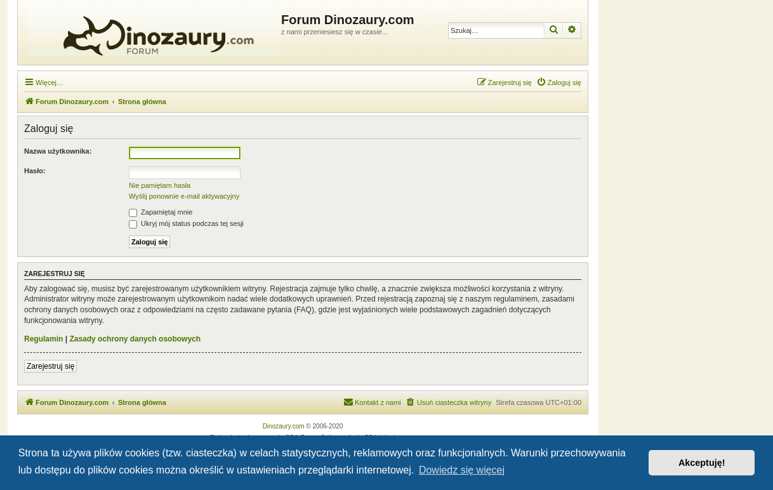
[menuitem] (558, 82)
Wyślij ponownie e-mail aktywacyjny (184, 196)
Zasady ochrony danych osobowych (135, 338)
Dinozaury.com (284, 426)
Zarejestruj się (50, 366)
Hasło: (35, 171)
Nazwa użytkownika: (57, 151)
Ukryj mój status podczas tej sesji (186, 223)
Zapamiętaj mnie (160, 212)
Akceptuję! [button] (701, 463)
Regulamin (43, 338)
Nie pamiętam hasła (159, 185)
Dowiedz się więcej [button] (462, 470)
